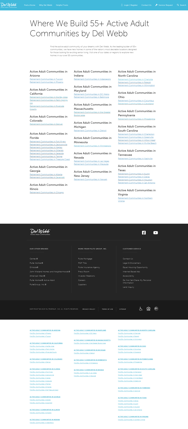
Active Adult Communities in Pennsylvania (135, 359)
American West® (37, 276)
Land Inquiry (128, 287)
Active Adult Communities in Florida (45, 369)
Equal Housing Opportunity (135, 267)
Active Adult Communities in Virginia (133, 416)
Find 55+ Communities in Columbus (129, 349)
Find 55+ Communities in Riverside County (43, 352)
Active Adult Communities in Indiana (45, 419)
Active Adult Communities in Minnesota (90, 360)
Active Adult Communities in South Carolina (136, 369)
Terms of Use (107, 309)
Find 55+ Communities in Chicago (40, 413)
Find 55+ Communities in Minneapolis (86, 363)
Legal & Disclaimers (132, 263)
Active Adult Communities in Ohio (132, 346)
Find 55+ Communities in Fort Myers (41, 372)
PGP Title (82, 263)
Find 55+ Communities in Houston (129, 407)
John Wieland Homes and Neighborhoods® (50, 272)
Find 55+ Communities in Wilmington (130, 339)
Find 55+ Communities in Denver (40, 362)
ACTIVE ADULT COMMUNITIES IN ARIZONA (45, 330)
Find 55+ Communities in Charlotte (129, 333)
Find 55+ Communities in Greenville (129, 381)
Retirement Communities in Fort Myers (48, 141)
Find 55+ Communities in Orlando (40, 387)
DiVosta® (34, 267)
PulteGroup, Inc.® (38, 285)
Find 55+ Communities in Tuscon (40, 336)
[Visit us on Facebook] (144, 233)
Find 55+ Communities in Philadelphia (130, 362)
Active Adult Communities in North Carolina (136, 330)
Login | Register (129, 5)
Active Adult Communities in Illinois (45, 410)
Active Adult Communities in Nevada (89, 370)
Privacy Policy (89, 309)
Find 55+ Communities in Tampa (40, 384)
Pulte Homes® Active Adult (42, 280)
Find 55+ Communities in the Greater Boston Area (90, 343)
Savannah (60, 177)
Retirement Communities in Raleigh (134, 82)
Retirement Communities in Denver (46, 124)
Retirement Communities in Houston (135, 180)
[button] (29, 5)
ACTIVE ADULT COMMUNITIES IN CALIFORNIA (46, 343)
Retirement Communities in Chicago (47, 192)
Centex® (34, 259)
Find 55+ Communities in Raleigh (128, 336)
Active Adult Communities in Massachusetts (92, 340)
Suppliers (82, 285)
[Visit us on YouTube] (155, 233)
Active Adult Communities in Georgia (45, 397)
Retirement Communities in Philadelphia (136, 119)
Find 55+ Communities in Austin (128, 404)
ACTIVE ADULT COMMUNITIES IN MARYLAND (90, 330)
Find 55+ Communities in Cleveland (129, 352)
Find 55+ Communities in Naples (40, 378)
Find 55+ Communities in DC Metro (85, 333)
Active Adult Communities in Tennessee (134, 388)
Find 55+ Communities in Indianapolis (42, 422)
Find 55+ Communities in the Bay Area (42, 346)
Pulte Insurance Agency (89, 267)
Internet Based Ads (131, 272)
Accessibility (128, 276)
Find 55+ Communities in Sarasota (41, 381)
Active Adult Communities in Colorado (46, 359)
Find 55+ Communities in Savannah (41, 403)
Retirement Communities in (42, 177)
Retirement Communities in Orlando (46, 150)
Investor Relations (86, 276)
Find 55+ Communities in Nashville (129, 391)
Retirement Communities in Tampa (46, 156)
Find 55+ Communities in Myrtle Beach (130, 378)
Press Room (83, 272)
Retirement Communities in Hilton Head (136, 140)
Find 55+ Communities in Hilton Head (130, 375)
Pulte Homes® (36, 263)
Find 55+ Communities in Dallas (128, 401)
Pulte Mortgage (85, 259)
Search (181, 5)
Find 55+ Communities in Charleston (129, 372)
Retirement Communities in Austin (134, 174)
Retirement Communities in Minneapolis (92, 146)
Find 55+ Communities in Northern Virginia (131, 419)
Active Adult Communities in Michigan (89, 350)
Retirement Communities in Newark (90, 179)
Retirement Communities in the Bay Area (48, 97)
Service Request (164, 5)
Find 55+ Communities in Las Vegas (85, 373)
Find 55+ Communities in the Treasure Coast (44, 390)
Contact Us (146, 5)
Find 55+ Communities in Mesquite (85, 376)
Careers (81, 280)
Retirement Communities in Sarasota (47, 153)
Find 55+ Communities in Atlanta (40, 400)
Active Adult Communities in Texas (132, 398)
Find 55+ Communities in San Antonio (130, 410)
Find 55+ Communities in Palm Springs (42, 349)
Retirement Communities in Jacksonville (48, 144)
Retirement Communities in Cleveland (136, 103)
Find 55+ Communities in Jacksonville (42, 375)
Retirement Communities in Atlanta (46, 174)
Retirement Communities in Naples (46, 147)
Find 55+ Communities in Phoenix (40, 333)
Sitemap (122, 309)
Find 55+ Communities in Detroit (84, 353)
